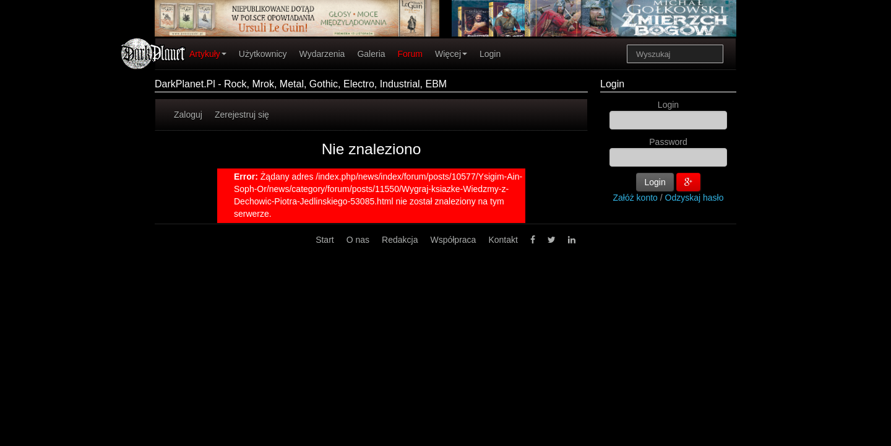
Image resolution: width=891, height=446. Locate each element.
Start (325, 240)
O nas (357, 240)
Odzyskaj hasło (694, 198)
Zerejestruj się (242, 115)
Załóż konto (635, 198)
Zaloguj (188, 115)
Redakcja (400, 240)
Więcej (451, 54)
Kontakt (502, 240)
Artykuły (207, 54)
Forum (410, 54)
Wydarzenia (322, 54)
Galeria (371, 54)
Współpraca (453, 240)
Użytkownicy (263, 54)
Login (490, 54)
